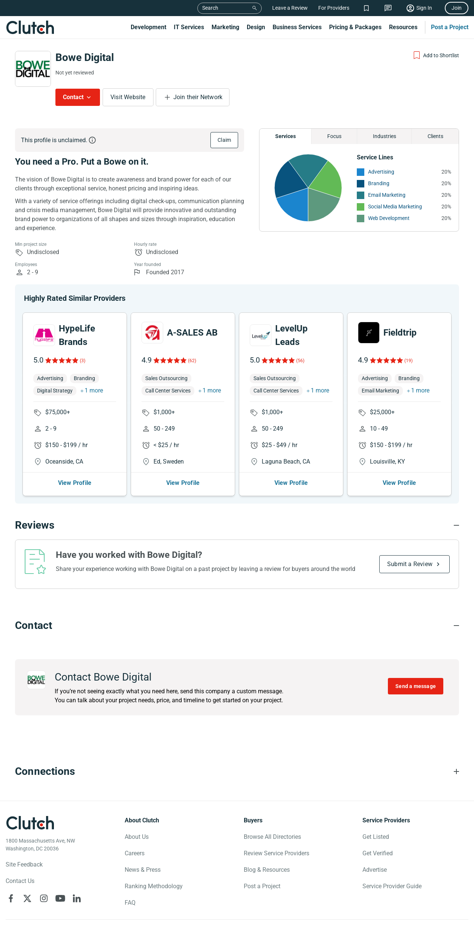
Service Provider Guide (392, 886)
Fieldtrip (400, 332)
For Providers (333, 8)
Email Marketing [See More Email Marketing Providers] (386, 195)
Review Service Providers (276, 853)
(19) (408, 360)
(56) (300, 360)
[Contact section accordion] (237, 625)
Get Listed (375, 836)
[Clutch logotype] (30, 822)
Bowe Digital (84, 57)
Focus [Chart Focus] (334, 136)
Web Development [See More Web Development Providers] (389, 218)
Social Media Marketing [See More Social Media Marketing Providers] (395, 207)
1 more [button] (94, 390)
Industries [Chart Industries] (384, 136)
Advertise (374, 869)
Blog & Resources (267, 869)
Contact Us (20, 880)
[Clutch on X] (27, 898)
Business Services (297, 27)
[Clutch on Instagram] (44, 898)
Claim (224, 140)
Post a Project (449, 27)
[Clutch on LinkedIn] (77, 898)
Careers (135, 853)
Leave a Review (290, 8)
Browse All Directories (272, 836)
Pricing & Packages (355, 27)
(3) (82, 360)
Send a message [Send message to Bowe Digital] (415, 686)
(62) (192, 360)
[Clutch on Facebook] (11, 898)
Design (256, 27)
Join (457, 8)
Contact (73, 97)
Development (148, 27)
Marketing (225, 27)
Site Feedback (24, 864)
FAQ (130, 902)
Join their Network (198, 97)
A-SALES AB (192, 332)
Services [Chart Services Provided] (285, 136)
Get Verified (377, 853)
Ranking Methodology (154, 886)
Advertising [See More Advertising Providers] (381, 172)
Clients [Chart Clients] (435, 136)
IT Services (189, 27)
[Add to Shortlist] (435, 55)
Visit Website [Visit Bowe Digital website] (128, 97)
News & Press (143, 869)
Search (210, 8)
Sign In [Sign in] (424, 8)
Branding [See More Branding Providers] (378, 183)
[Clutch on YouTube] (60, 898)
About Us (137, 836)
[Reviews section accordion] (237, 525)
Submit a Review (409, 564)
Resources (403, 27)
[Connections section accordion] (237, 771)
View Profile (74, 482)
